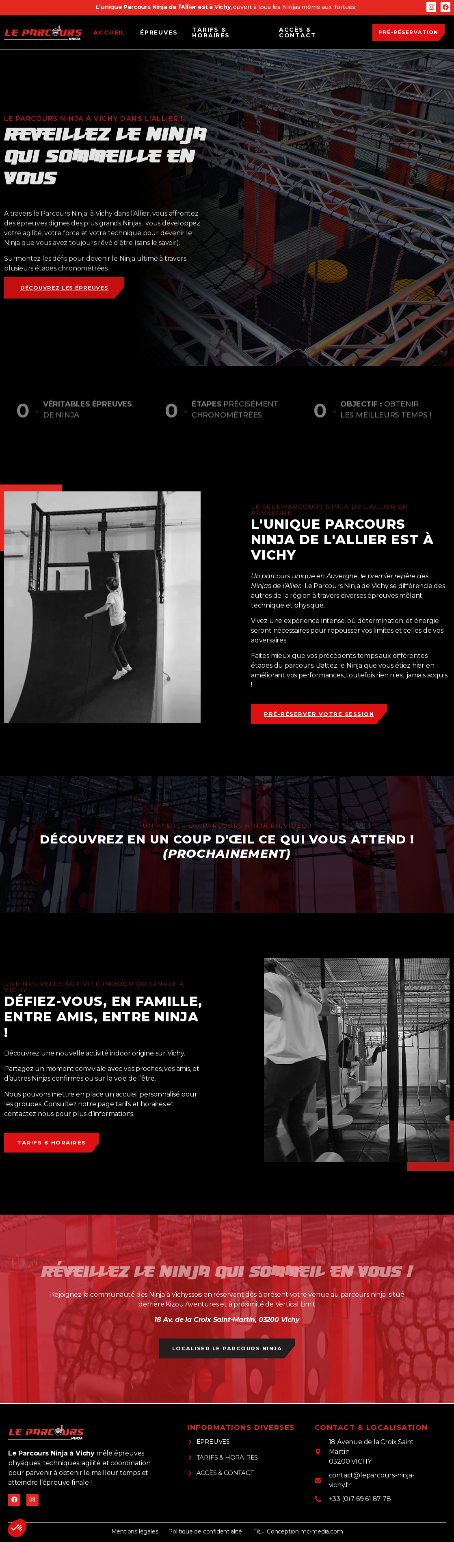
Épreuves (158, 32)
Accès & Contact (297, 32)
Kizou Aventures (192, 1304)
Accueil (109, 32)
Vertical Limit (295, 1304)
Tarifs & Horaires (210, 32)
